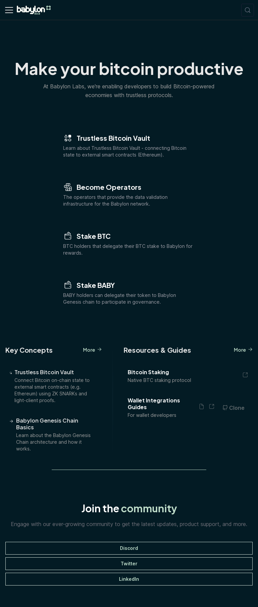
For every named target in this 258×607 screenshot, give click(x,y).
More (92, 350)
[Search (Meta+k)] (247, 10)
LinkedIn (129, 579)
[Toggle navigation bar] (9, 10)
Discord (129, 548)
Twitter (129, 563)
